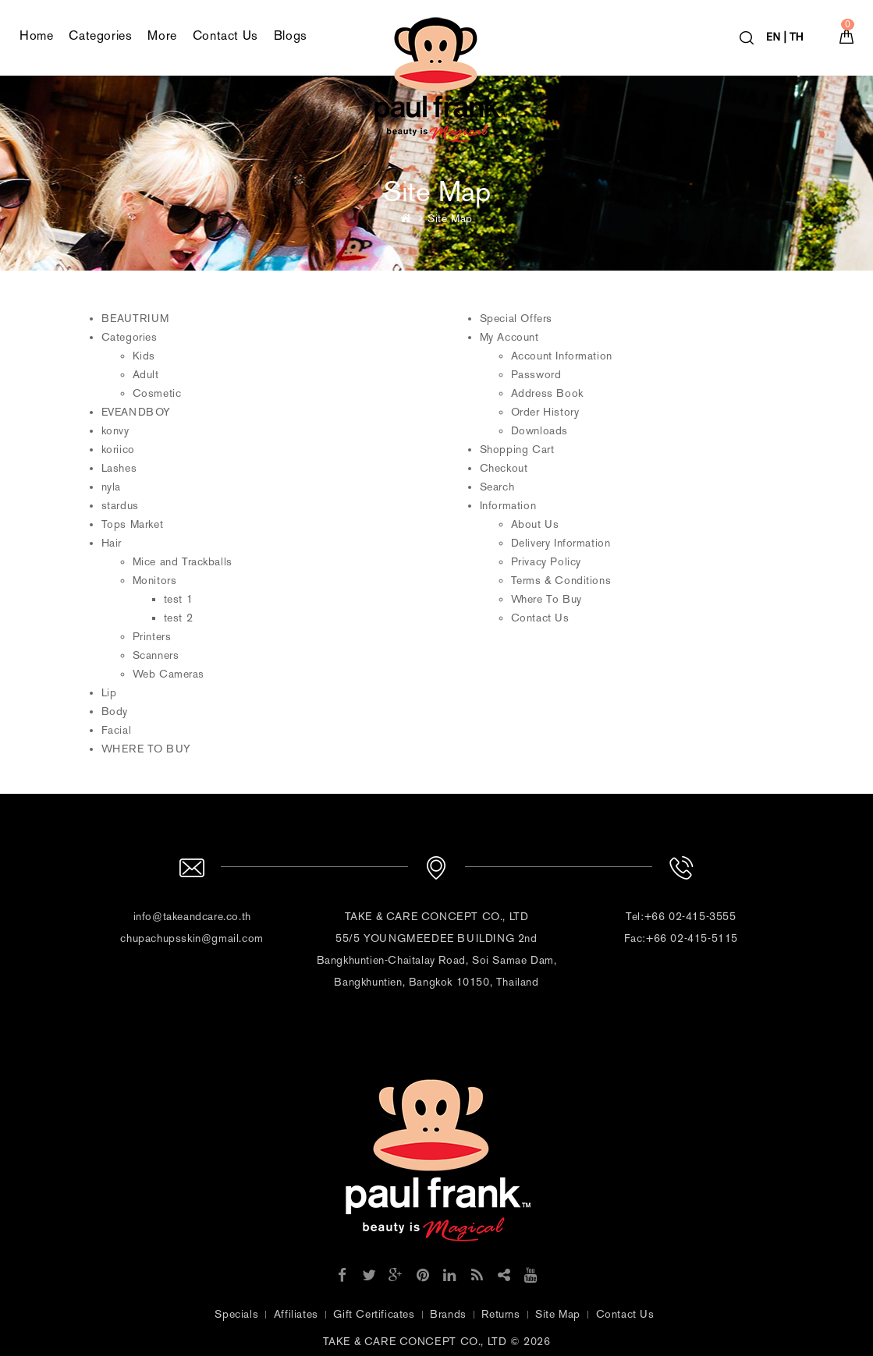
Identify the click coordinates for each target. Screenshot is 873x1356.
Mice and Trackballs (182, 561)
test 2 (178, 618)
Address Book (547, 393)
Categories (100, 35)
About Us (535, 524)
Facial (116, 730)
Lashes (119, 468)
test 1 (178, 599)
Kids (144, 356)
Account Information (561, 356)
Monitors (155, 580)
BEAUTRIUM (135, 318)
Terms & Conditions (561, 580)
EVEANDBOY (136, 412)
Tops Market (132, 524)
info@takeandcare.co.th (192, 916)
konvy (115, 430)
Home (36, 35)
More (161, 35)
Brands (448, 1314)
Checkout (504, 468)
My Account (509, 337)
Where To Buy (546, 599)
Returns (500, 1314)
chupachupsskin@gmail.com (191, 938)
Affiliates (296, 1314)
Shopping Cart (517, 449)
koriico (118, 449)
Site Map (450, 218)
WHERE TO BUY (146, 749)
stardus (120, 505)
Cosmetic (157, 393)
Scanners (156, 655)
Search (497, 487)
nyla (111, 487)
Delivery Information (561, 543)
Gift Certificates (373, 1314)
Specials (236, 1314)
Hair (111, 543)
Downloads (539, 430)
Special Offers (516, 318)
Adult (146, 374)
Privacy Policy (546, 561)
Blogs (290, 35)
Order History (545, 412)
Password (536, 374)
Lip (109, 692)
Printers (152, 636)
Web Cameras (169, 674)
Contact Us (225, 35)
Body (114, 711)
